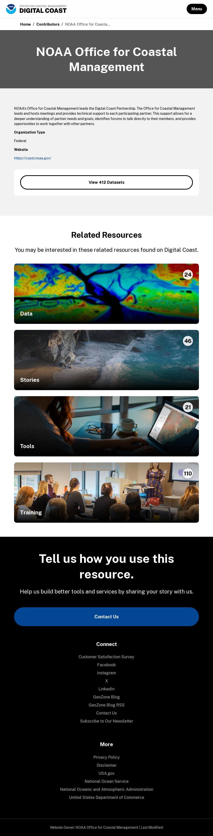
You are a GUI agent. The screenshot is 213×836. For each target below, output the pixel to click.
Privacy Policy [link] (106, 757)
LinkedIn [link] (106, 689)
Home (25, 24)
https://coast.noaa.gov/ (32, 158)
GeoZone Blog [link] (106, 697)
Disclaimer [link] (107, 765)
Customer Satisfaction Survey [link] (106, 656)
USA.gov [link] (106, 773)
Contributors (48, 24)
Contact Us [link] (106, 616)
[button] (197, 9)
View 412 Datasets (106, 182)
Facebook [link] (106, 665)
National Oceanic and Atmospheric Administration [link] (106, 789)
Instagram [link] (106, 673)
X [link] (106, 681)
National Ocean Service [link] (107, 781)
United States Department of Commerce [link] (106, 797)
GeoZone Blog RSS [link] (107, 705)
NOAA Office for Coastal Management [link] (107, 827)
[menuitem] (106, 657)
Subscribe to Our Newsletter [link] (106, 721)
